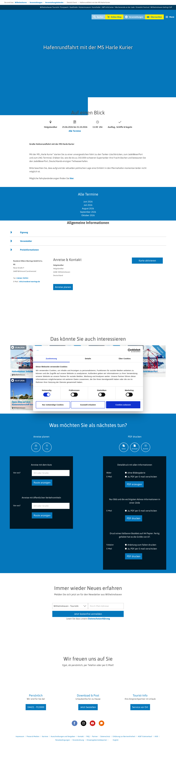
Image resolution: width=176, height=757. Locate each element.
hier (72, 178)
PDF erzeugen (134, 484)
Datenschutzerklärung (99, 618)
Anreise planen (63, 287)
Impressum (20, 736)
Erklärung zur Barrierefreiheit (124, 736)
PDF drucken (133, 518)
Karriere (45, 736)
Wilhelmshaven (21, 2)
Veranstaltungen (36, 2)
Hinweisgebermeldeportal (97, 740)
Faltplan (110, 545)
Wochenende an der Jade (125, 7)
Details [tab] (88, 358)
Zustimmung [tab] (51, 358)
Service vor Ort (140, 707)
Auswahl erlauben (88, 405)
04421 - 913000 (36, 707)
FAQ (87, 736)
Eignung (24, 232)
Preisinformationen (29, 249)
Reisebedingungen (62, 740)
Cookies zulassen (123, 405)
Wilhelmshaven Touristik (49, 7)
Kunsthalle (96, 7)
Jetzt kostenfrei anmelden (88, 613)
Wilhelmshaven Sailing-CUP (161, 7)
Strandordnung (78, 740)
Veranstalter (26, 241)
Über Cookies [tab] (125, 358)
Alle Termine (75, 131)
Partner (95, 736)
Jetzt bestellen (88, 707)
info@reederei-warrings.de (29, 282)
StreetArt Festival (142, 7)
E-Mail (109, 476)
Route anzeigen (42, 482)
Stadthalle (74, 7)
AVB (156, 736)
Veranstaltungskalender (54, 2)
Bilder (108, 473)
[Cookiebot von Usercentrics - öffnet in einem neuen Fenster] (129, 350)
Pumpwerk (64, 7)
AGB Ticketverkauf (145, 736)
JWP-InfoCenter (108, 7)
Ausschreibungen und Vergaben (63, 736)
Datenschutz (105, 736)
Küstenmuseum (85, 7)
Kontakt (81, 736)
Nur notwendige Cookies (53, 405)
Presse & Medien (33, 736)
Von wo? (16, 473)
